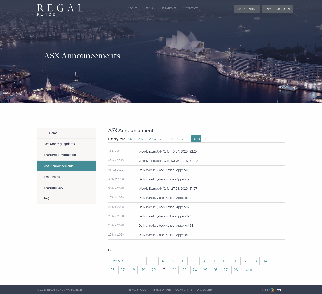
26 (215, 270)
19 (143, 270)
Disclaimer (204, 289)
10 (224, 261)
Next (248, 270)
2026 (131, 139)
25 (205, 270)
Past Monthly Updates (59, 144)
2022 (174, 139)
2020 (196, 139)
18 (133, 270)
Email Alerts (52, 176)
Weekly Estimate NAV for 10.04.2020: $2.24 (168, 151)
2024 (152, 139)
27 (225, 270)
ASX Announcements (59, 166)
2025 (141, 139)
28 (236, 270)
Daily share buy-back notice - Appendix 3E (166, 170)
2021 (185, 139)
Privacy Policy (138, 289)
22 (174, 270)
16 (112, 270)
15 (275, 261)
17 (123, 270)
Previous (117, 261)
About (132, 8)
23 (184, 270)
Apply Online (247, 9)
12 (245, 261)
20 (154, 270)
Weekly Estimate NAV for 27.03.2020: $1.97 (168, 188)
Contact (191, 8)
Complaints (183, 289)
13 (255, 261)
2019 (207, 139)
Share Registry (53, 187)
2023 (163, 139)
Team (149, 8)
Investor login (278, 9)
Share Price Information (60, 154)
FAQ (47, 198)
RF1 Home (51, 133)
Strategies (169, 8)
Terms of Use (162, 289)
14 (265, 261)
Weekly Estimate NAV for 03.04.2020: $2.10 (168, 161)
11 (234, 261)
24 (195, 270)
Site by (271, 290)
